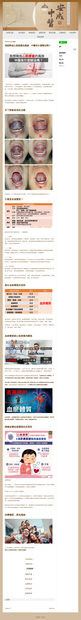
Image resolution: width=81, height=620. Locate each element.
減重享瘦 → (29, 574)
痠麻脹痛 (40, 37)
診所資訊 (21, 33)
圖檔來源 (8, 480)
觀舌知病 (52, 33)
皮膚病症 (62, 33)
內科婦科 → (29, 588)
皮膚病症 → (29, 584)
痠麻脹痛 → (29, 593)
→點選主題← (10, 33)
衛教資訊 (32, 33)
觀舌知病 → (29, 579)
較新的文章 (8, 608)
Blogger (43, 617)
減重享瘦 (42, 33)
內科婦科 (72, 33)
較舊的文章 (52, 608)
